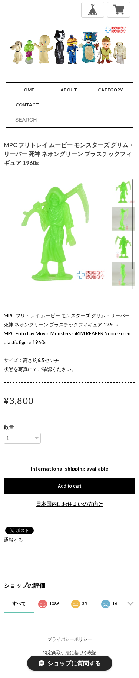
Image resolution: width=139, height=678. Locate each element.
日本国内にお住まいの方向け (69, 504)
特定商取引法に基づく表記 (69, 652)
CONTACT (27, 104)
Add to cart (69, 486)
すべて (19, 603)
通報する (13, 540)
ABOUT (68, 90)
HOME (27, 90)
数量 (9, 427)
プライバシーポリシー (69, 639)
